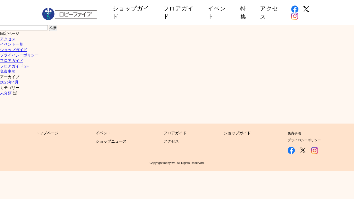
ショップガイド (13, 50)
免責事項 (7, 71)
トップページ (47, 133)
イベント (103, 133)
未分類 (6, 93)
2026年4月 (9, 82)
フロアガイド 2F (14, 66)
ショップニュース (111, 141)
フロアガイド (11, 60)
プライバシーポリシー (19, 55)
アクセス (7, 39)
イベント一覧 (11, 44)
